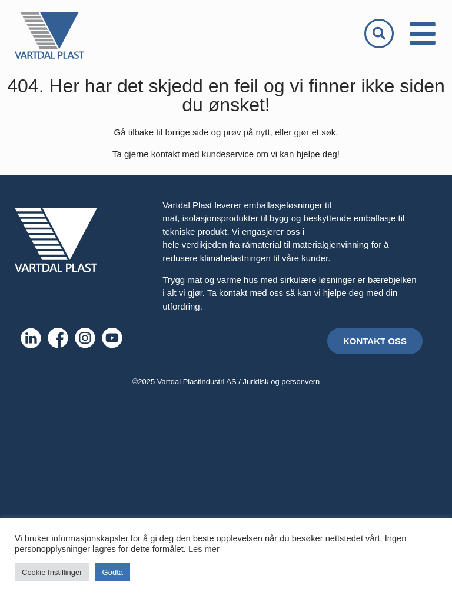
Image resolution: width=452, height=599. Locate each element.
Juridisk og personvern (281, 381)
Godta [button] (112, 572)
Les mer (204, 549)
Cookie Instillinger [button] (52, 572)
